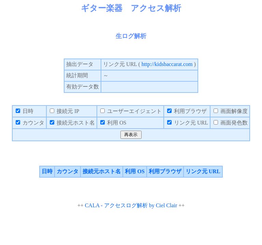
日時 (47, 171)
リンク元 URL (203, 171)
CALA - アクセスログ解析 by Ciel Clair (131, 205)
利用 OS (134, 171)
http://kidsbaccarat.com (167, 64)
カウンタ (67, 171)
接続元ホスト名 (102, 171)
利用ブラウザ (165, 171)
